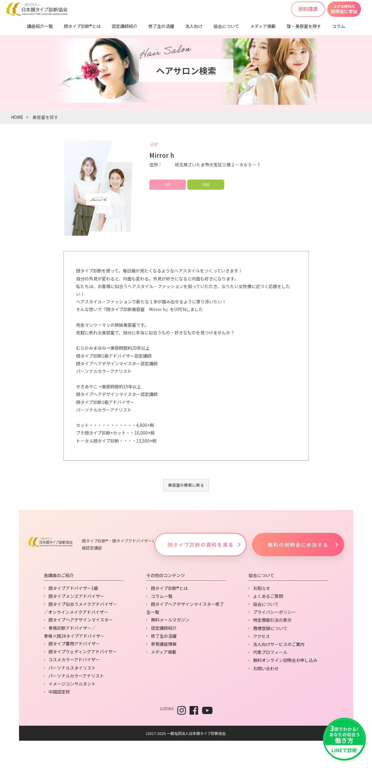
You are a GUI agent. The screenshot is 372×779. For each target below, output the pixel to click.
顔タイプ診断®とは (82, 26)
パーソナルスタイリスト (72, 668)
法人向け (193, 26)
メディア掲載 (263, 26)
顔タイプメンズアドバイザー (76, 596)
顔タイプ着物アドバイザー (74, 643)
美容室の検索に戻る (186, 485)
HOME (17, 117)
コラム (338, 26)
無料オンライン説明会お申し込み (285, 660)
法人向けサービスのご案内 (279, 644)
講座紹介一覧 (40, 26)
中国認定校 (59, 692)
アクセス (261, 636)
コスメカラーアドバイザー (74, 659)
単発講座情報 (164, 644)
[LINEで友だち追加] (344, 739)
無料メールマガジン (170, 620)
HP (168, 184)
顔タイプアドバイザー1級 (73, 588)
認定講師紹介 (124, 26)
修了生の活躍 (161, 26)
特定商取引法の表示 (272, 620)
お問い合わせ (266, 668)
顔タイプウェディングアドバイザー (82, 651)
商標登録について (270, 628)
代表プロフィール (270, 652)
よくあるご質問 (268, 596)
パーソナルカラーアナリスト (76, 676)
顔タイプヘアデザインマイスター (80, 620)
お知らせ (261, 588)
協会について (226, 26)
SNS (206, 184)
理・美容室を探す (304, 26)
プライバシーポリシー (274, 612)
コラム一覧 (161, 596)
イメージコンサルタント (72, 684)
